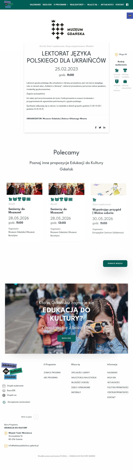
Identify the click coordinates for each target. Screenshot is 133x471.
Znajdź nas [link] (9, 395)
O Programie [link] (60, 5)
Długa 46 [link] (123, 54)
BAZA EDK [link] (47, 5)
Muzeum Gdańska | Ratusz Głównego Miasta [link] (65, 119)
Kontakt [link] (120, 5)
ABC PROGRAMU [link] (51, 378)
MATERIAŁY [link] (76, 392)
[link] (130, 16)
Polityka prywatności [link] (117, 388)
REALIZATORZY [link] (77, 5)
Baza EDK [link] (66, 344)
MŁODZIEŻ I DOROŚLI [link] (80, 383)
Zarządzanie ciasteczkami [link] (16, 402)
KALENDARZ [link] (35, 5)
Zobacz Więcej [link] (115, 263)
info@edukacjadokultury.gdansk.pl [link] (23, 446)
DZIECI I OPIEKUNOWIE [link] (80, 388)
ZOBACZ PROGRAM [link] (52, 373)
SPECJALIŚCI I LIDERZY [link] (80, 373)
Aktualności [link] (107, 5)
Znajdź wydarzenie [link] (12, 386)
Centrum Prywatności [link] (117, 392)
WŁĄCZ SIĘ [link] (92, 5)
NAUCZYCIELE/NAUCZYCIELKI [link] (83, 378)
